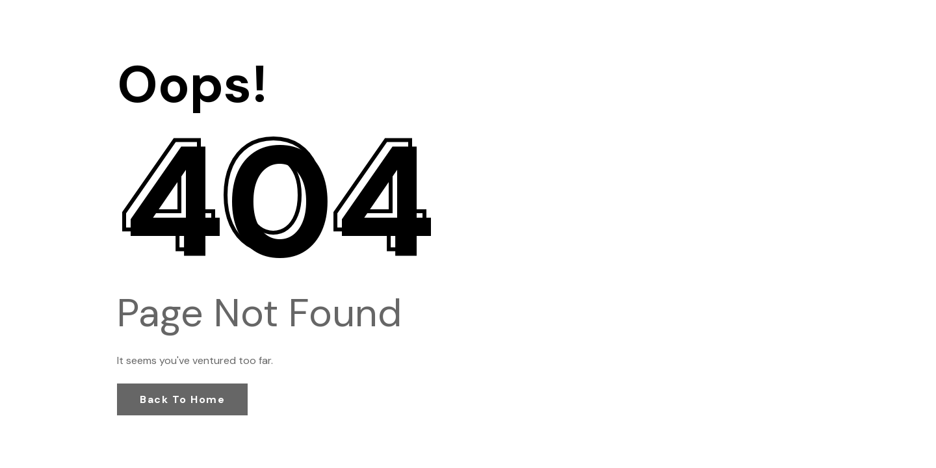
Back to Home (182, 399)
